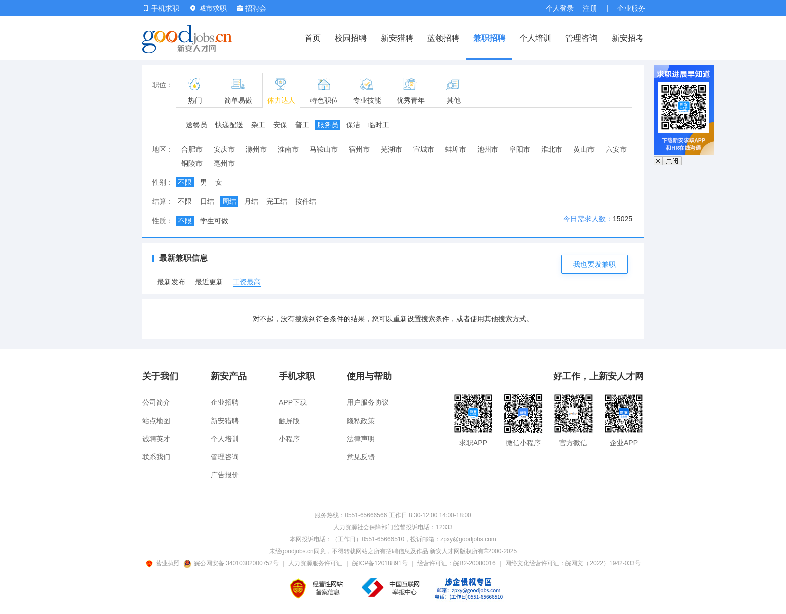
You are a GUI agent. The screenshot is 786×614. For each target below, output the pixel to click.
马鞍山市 (324, 149)
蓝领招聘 (443, 38)
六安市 (616, 149)
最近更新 (209, 282)
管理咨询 (581, 38)
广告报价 (225, 475)
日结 (207, 201)
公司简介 (156, 402)
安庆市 (224, 149)
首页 (313, 38)
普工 (302, 125)
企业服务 (631, 8)
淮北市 (551, 149)
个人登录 (560, 8)
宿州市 (359, 149)
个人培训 (535, 38)
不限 (185, 182)
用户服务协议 (368, 402)
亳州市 (224, 163)
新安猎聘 (397, 38)
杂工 (258, 125)
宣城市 (423, 149)
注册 (590, 8)
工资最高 (247, 282)
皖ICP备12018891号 (379, 563)
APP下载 (293, 402)
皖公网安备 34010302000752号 (231, 563)
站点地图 (156, 421)
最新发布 (171, 282)
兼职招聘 (489, 38)
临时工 (378, 125)
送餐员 (196, 125)
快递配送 (229, 125)
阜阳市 (519, 149)
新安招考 (628, 38)
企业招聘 (225, 402)
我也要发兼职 (594, 264)
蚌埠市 (455, 149)
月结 (251, 201)
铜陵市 (192, 163)
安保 (280, 125)
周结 (229, 201)
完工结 (276, 201)
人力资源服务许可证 (315, 563)
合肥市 (192, 149)
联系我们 (156, 457)
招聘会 (251, 8)
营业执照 (164, 563)
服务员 (327, 125)
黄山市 (584, 149)
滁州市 (256, 149)
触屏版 (289, 421)
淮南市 (288, 149)
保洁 (353, 125)
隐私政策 (361, 421)
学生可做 (214, 221)
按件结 (305, 201)
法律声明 (361, 439)
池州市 (487, 149)
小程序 (289, 439)
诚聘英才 (156, 439)
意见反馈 (361, 457)
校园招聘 (351, 38)
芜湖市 (391, 149)
